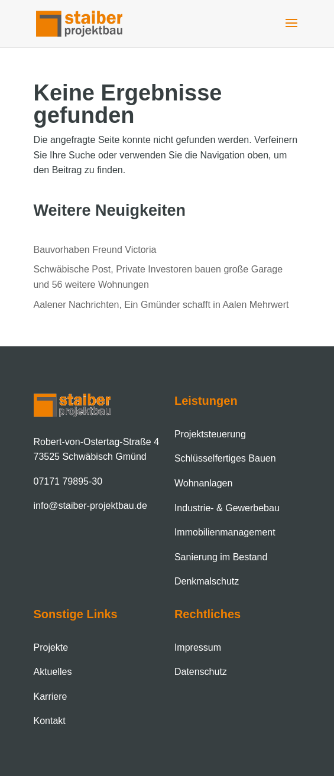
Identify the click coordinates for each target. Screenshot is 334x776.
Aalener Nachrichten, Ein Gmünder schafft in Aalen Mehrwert (161, 305)
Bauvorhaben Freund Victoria (95, 250)
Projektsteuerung (210, 434)
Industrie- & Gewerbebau (227, 508)
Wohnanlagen (203, 483)
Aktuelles (53, 672)
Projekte (51, 647)
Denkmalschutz (206, 581)
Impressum (197, 647)
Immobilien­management (224, 532)
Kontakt (50, 721)
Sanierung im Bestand (220, 557)
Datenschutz (200, 672)
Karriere (50, 696)
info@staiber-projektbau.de (90, 506)
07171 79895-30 (68, 481)
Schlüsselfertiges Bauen (225, 458)
